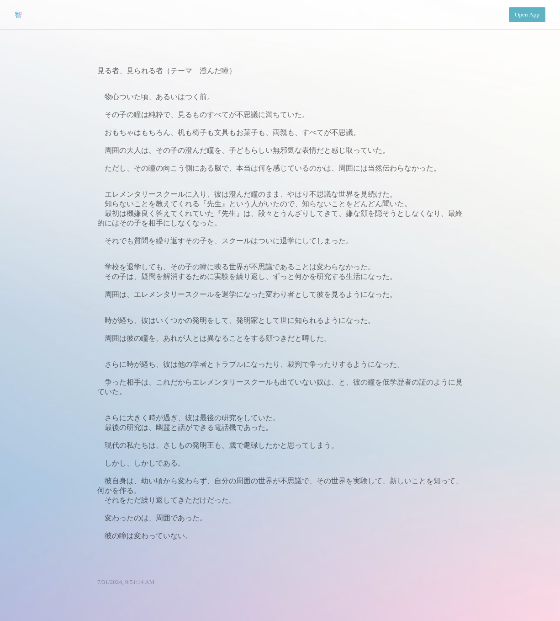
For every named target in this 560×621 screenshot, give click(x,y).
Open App (527, 14)
